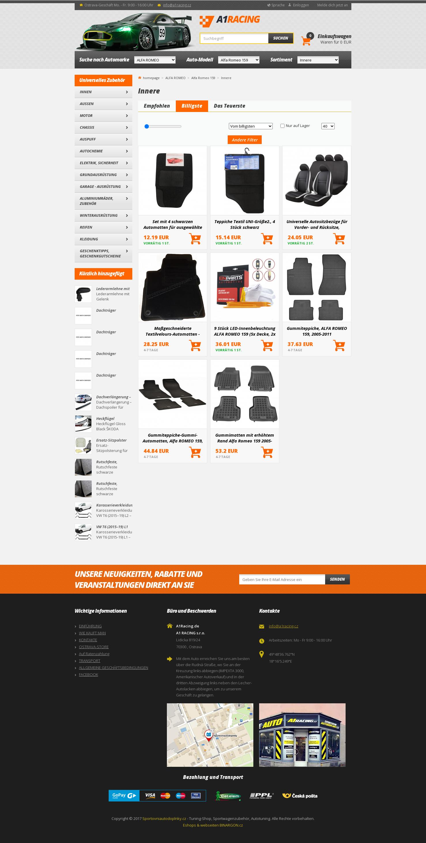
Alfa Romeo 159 (203, 78)
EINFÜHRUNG (90, 626)
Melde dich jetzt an (332, 5)
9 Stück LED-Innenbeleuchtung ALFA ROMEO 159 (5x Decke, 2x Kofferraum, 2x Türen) (245, 331)
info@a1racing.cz (177, 5)
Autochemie (91, 151)
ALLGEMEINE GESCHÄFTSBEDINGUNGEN (113, 667)
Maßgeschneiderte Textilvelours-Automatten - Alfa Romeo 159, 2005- (173, 331)
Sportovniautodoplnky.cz (164, 818)
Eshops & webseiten (201, 825)
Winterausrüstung (99, 215)
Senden (337, 579)
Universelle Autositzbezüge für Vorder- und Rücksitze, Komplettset (316, 224)
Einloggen (301, 5)
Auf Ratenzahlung (94, 653)
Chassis (87, 127)
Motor (86, 115)
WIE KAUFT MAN (92, 632)
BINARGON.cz (231, 825)
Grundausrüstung (98, 174)
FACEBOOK (88, 674)
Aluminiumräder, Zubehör (97, 201)
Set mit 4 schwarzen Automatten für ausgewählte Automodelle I (173, 224)
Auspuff (88, 139)
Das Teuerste (229, 105)
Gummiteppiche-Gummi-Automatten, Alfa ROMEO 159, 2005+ (173, 438)
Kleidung (89, 239)
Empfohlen (157, 105)
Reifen (86, 227)
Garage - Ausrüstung (100, 186)
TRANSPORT (89, 660)
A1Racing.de (249, 22)
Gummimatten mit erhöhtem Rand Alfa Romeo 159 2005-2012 (244, 438)
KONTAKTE (88, 639)
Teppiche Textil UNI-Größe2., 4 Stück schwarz (244, 224)
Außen (87, 103)
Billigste (192, 105)
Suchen (280, 38)
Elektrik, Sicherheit (99, 162)
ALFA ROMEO (175, 78)
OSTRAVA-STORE (94, 646)
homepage (151, 77)
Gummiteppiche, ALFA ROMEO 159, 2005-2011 (317, 331)
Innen (86, 91)
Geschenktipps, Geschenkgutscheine (100, 253)
